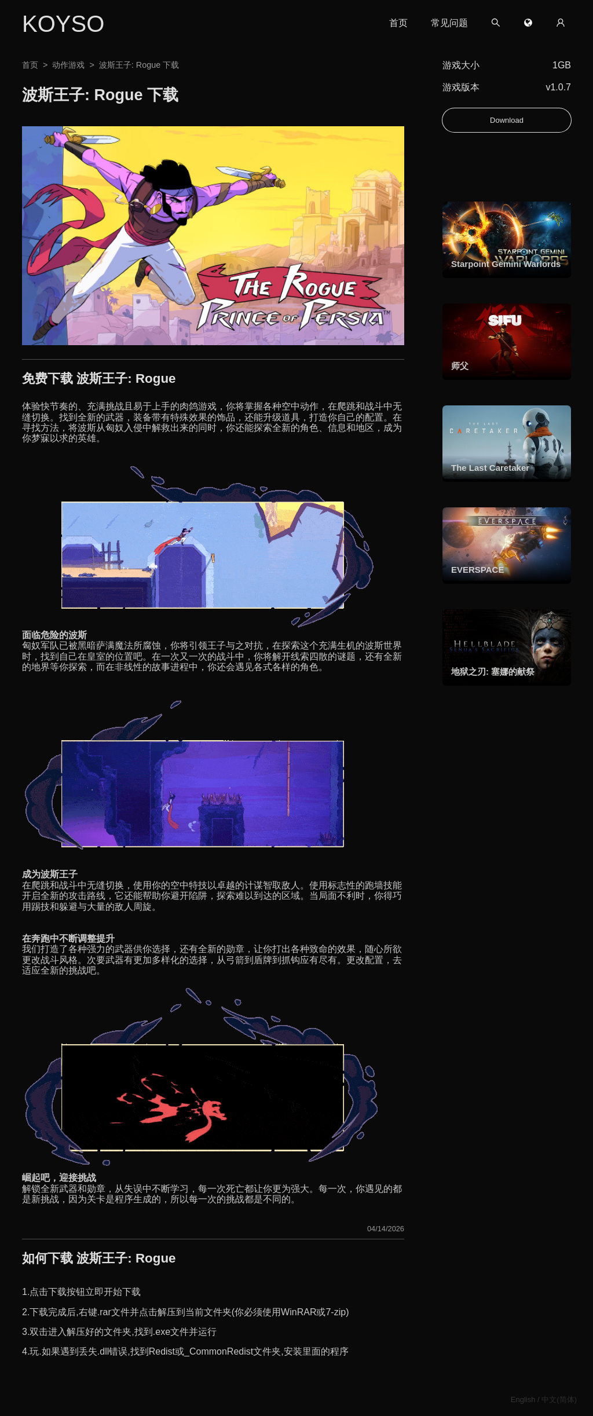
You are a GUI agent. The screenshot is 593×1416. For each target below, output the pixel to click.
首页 (398, 23)
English (523, 1399)
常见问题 (449, 23)
